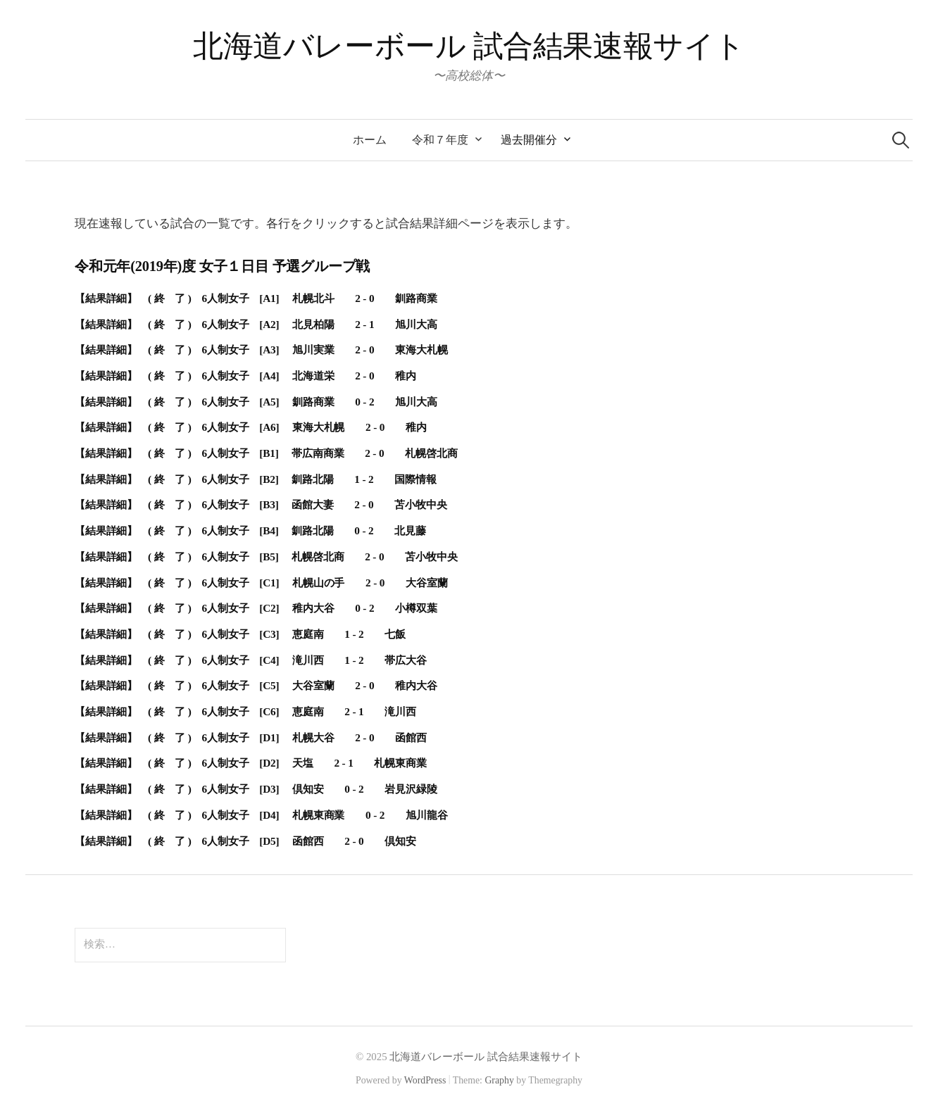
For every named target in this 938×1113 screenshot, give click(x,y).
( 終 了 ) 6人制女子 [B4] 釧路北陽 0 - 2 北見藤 (287, 530)
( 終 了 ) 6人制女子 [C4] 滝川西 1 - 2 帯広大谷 (287, 660)
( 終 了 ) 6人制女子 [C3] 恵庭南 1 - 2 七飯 (277, 634)
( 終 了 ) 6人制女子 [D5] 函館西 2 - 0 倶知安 (282, 841)
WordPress (425, 1080)
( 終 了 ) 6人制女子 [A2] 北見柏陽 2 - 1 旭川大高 (292, 324)
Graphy (498, 1080)
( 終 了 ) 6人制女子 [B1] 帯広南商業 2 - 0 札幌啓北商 (302, 453)
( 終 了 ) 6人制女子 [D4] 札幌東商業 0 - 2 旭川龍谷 (297, 815)
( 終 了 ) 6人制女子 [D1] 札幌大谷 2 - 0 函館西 (287, 737)
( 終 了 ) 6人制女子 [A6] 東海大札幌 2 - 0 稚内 (287, 427)
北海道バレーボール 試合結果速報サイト (469, 46)
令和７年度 (440, 140)
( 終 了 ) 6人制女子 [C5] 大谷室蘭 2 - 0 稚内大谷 (292, 685)
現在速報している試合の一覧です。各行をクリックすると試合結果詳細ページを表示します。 (326, 223)
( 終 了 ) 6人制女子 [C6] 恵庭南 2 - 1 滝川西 (282, 711)
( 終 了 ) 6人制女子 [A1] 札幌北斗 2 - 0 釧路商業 (292, 298)
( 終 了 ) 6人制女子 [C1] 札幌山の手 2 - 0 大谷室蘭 (297, 583)
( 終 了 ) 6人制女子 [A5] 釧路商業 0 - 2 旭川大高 (292, 402)
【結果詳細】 (111, 298)
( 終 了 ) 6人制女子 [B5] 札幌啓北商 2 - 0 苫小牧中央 (302, 556)
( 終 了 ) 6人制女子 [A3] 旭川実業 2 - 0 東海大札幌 (297, 350)
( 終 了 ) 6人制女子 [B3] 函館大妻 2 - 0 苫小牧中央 (297, 504)
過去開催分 (529, 140)
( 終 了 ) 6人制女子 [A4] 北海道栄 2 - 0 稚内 (282, 376)
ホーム (370, 140)
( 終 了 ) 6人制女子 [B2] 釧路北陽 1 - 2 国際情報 (292, 479)
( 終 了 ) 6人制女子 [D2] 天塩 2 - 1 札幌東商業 (287, 763)
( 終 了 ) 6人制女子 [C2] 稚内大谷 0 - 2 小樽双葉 (292, 608)
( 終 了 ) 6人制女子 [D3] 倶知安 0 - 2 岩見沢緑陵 (292, 789)
